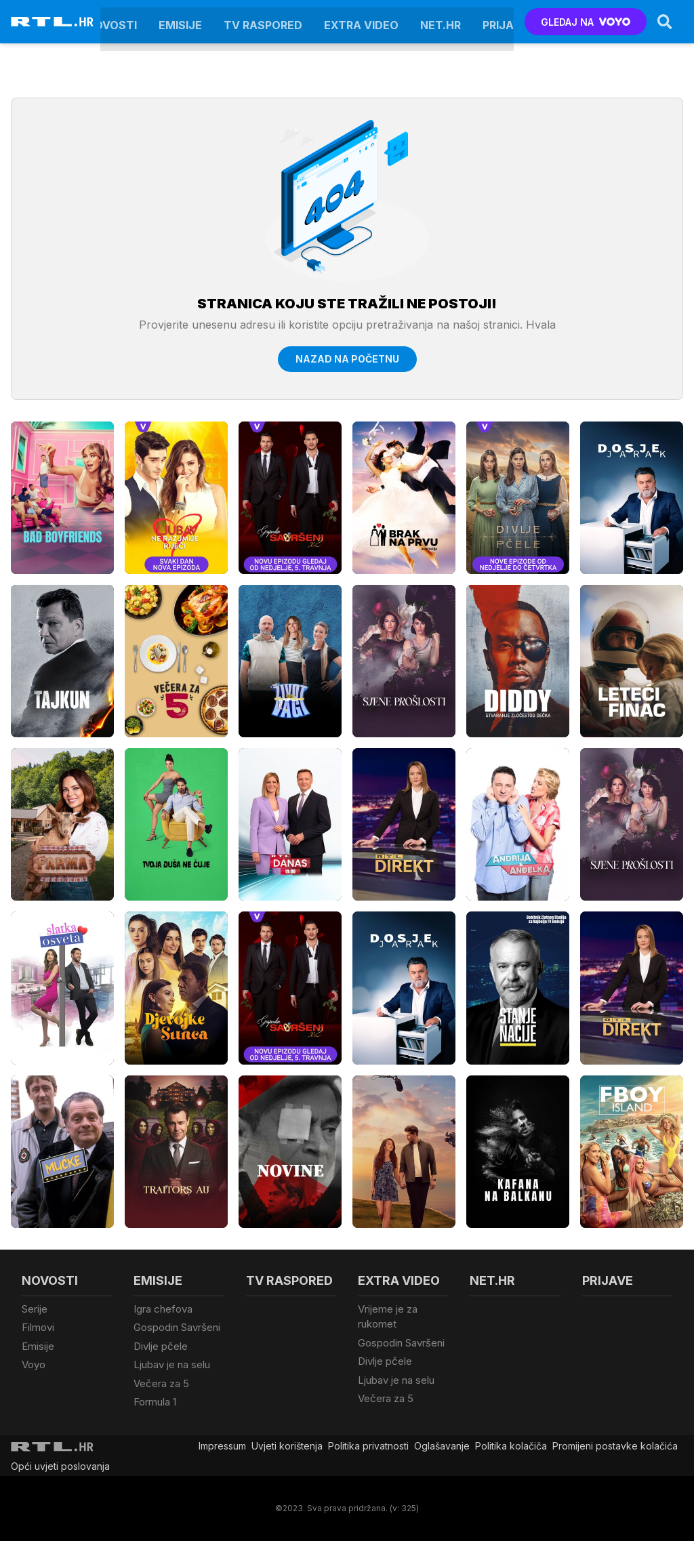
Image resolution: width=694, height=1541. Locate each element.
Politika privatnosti (368, 1446)
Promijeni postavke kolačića (615, 1446)
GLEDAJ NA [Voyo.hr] (586, 22)
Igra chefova (163, 1308)
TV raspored (263, 21)
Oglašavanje (442, 1446)
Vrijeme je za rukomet (387, 1316)
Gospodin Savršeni (177, 1327)
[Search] (664, 21)
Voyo (33, 1364)
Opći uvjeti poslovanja (60, 1466)
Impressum (222, 1446)
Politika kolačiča (511, 1446)
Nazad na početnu (347, 359)
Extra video (361, 21)
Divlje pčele (161, 1346)
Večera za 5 (161, 1383)
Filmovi (38, 1327)
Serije (34, 1308)
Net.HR (440, 21)
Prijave (505, 21)
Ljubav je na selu (172, 1364)
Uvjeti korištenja (287, 1446)
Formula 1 (155, 1401)
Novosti (111, 21)
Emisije (180, 21)
